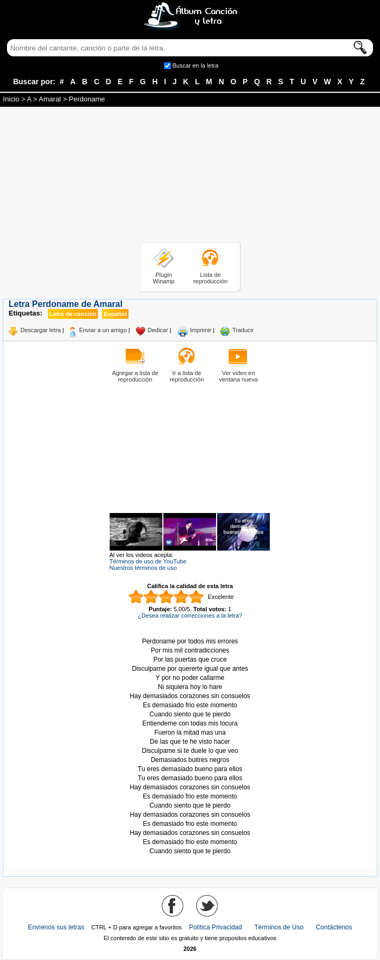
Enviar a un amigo (103, 330)
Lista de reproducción (210, 278)
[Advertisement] (190, 176)
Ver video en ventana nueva (238, 376)
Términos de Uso (278, 927)
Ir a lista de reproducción (187, 376)
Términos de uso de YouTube (148, 561)
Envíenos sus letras (56, 927)
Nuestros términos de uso (143, 568)
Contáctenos (334, 927)
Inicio (11, 99)
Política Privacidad (215, 927)
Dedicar (158, 330)
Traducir (243, 330)
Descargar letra (40, 330)
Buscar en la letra (196, 65)
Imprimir (201, 330)
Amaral (50, 99)
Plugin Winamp (163, 278)
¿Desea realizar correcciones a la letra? (190, 615)
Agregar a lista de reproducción (135, 376)
